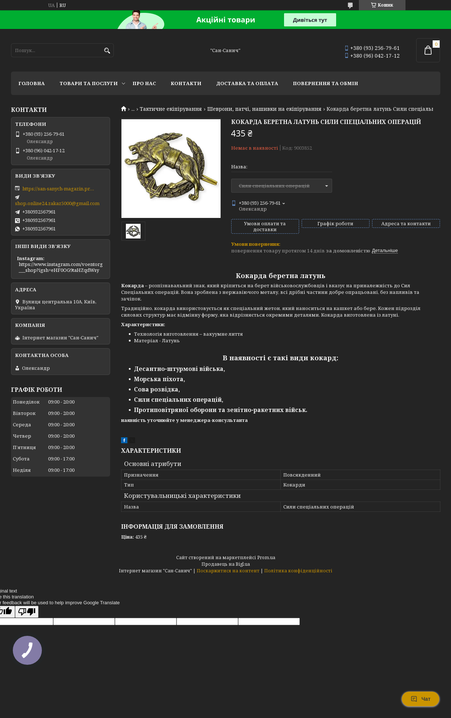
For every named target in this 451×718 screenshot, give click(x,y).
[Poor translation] (27, 612)
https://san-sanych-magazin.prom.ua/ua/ (59, 189)
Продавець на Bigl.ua (225, 564)
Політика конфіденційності (298, 571)
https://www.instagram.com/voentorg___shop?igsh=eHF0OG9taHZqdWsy (61, 267)
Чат (420, 699)
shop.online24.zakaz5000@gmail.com (57, 203)
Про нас (144, 83)
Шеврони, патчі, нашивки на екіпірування (264, 109)
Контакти (186, 83)
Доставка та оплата (247, 83)
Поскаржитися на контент (228, 571)
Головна (31, 83)
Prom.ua (266, 557)
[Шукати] (107, 50)
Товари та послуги (88, 83)
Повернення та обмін (325, 83)
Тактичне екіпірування (171, 109)
